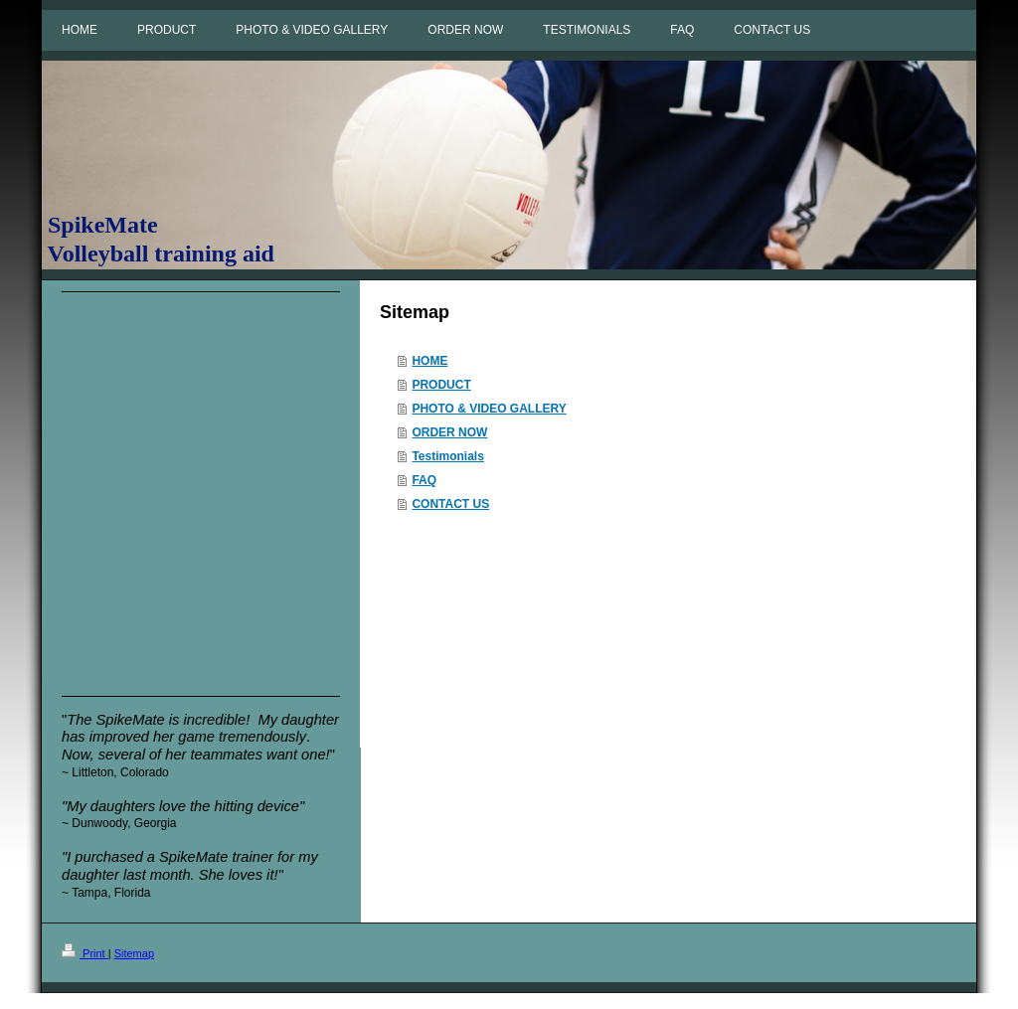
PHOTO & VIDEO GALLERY (489, 409)
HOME (429, 361)
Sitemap (134, 953)
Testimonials (447, 456)
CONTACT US (450, 504)
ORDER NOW (449, 432)
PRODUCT (441, 385)
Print (85, 953)
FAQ (424, 480)
